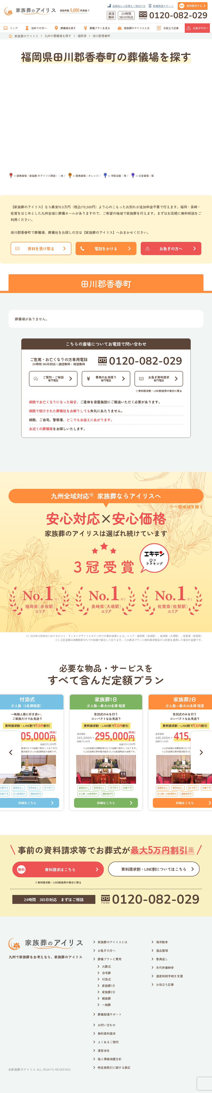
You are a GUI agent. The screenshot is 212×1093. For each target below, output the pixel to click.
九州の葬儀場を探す (57, 36)
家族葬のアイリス (26, 36)
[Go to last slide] (10, 752)
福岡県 (81, 36)
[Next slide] (201, 752)
